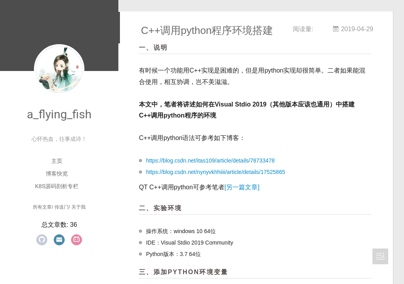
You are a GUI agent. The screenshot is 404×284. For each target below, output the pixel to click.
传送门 (61, 207)
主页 (56, 161)
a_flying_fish (59, 114)
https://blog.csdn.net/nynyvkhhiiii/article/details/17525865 (227, 172)
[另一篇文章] (253, 187)
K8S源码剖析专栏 (57, 186)
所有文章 (42, 207)
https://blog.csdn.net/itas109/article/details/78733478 (222, 161)
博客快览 (57, 173)
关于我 (78, 207)
